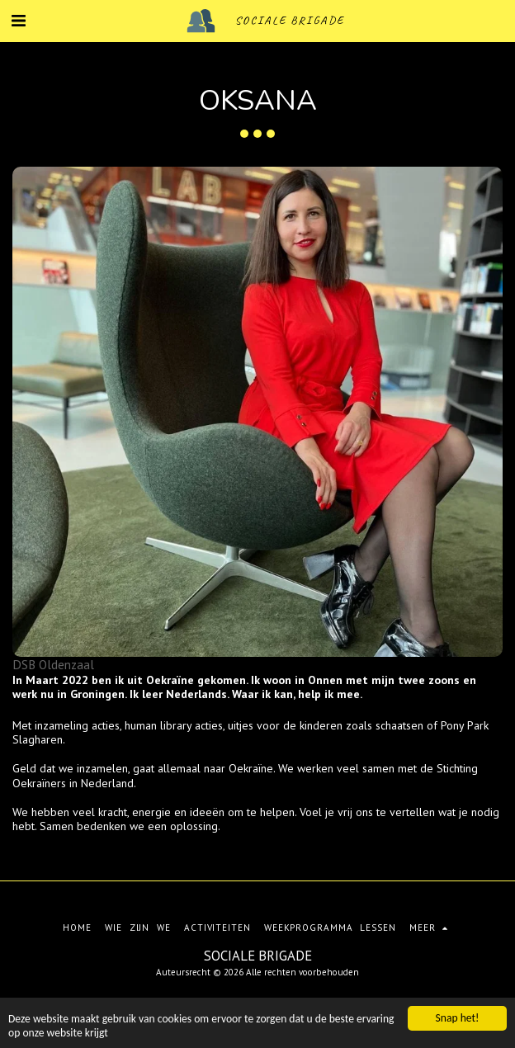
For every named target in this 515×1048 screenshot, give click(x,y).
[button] (18, 20)
